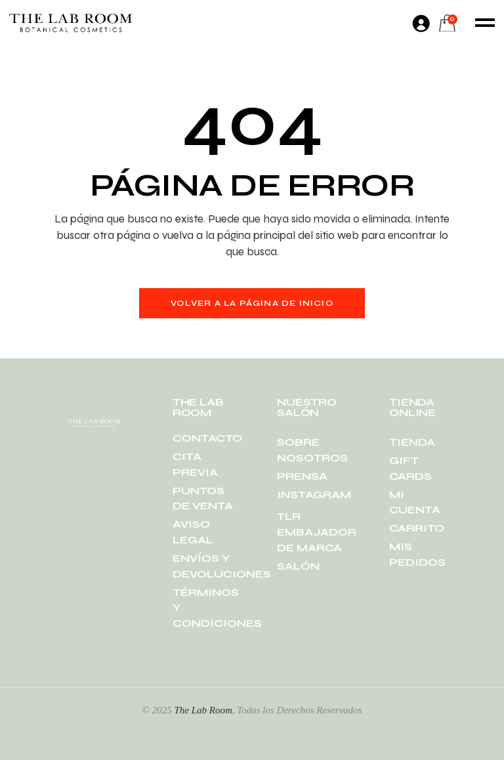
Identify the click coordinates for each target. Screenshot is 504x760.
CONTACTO (207, 438)
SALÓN (298, 566)
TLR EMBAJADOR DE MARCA (316, 532)
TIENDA (412, 442)
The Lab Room (203, 710)
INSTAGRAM (314, 494)
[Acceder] (420, 23)
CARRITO (416, 528)
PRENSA (302, 476)
